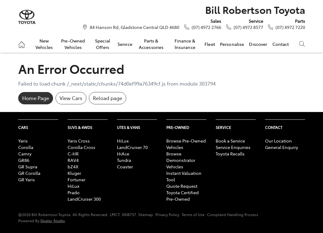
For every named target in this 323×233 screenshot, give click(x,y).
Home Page (35, 97)
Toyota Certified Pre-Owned (182, 195)
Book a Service (230, 141)
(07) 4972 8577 (248, 27)
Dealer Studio (52, 220)
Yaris (23, 141)
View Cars (71, 97)
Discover (258, 44)
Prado (74, 192)
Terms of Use (193, 214)
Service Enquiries (233, 147)
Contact (280, 44)
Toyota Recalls (230, 154)
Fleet (210, 44)
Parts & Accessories (151, 44)
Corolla (25, 147)
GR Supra (27, 166)
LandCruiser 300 (84, 199)
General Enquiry (281, 147)
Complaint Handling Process (232, 214)
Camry (24, 154)
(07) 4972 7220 (290, 27)
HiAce (123, 154)
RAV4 (73, 160)
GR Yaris (26, 179)
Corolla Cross (81, 147)
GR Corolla (29, 173)
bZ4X (73, 166)
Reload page (107, 97)
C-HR (73, 154)
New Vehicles (44, 44)
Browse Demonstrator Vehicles (180, 160)
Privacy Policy (167, 214)
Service (125, 44)
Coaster (125, 166)
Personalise (232, 44)
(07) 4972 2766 (206, 27)
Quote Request (181, 186)
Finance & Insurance (185, 44)
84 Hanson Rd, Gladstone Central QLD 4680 (134, 27)
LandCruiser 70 (132, 147)
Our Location (278, 141)
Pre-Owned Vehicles (73, 44)
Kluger (74, 173)
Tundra (124, 160)
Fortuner (76, 179)
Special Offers (102, 44)
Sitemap (145, 214)
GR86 (23, 160)
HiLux (73, 186)
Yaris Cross (79, 141)
